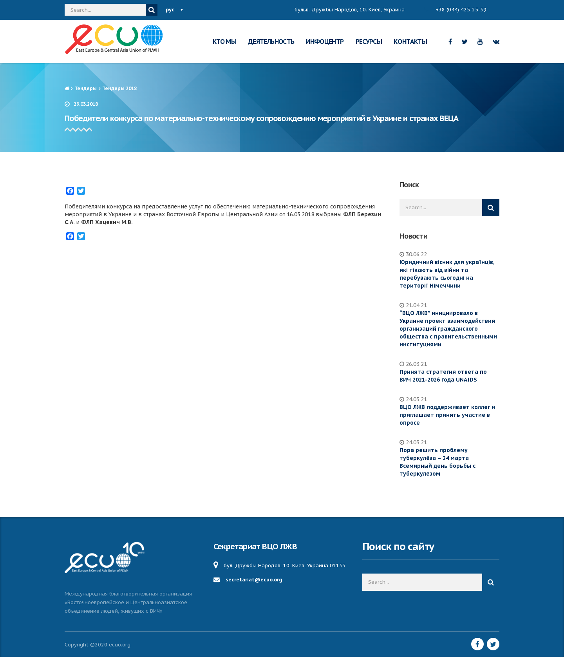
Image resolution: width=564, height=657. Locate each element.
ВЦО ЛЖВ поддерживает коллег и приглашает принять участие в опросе (447, 415)
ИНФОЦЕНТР (324, 41)
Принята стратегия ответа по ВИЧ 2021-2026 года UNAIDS (443, 375)
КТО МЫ (224, 41)
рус (170, 9)
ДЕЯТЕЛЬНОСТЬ (271, 41)
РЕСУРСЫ (369, 41)
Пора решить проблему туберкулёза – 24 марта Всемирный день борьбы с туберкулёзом (437, 462)
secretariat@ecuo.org (254, 579)
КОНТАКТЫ (410, 41)
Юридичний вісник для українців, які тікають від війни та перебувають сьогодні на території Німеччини (447, 274)
